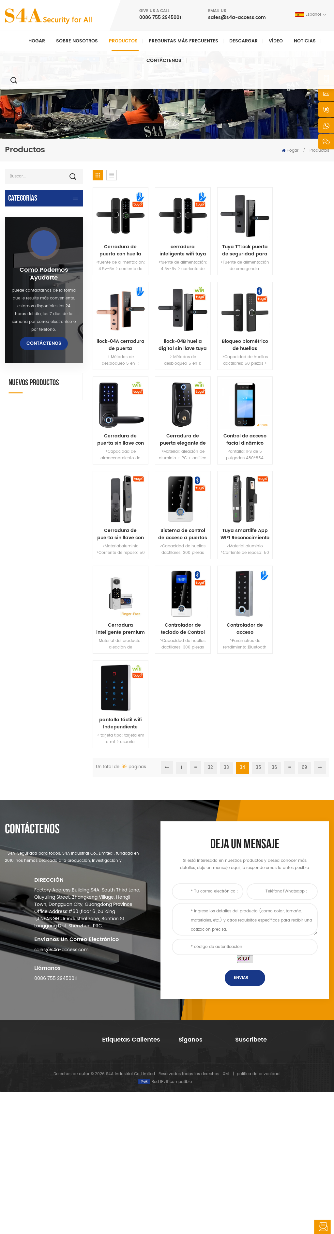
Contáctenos (163, 60)
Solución (186, 1122)
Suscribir (254, 1136)
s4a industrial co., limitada (31, 1075)
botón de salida (23, 423)
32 (210, 572)
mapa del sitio (192, 1153)
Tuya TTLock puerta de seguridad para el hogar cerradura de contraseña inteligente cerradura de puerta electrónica (241, 249)
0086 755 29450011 (161, 17)
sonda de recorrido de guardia (31, 452)
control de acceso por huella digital (130, 1142)
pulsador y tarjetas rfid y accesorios (34, 407)
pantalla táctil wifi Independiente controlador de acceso (302, 528)
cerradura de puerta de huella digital (33, 367)
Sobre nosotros (77, 41)
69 (304, 572)
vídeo (276, 41)
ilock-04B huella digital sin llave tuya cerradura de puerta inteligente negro (120, 342)
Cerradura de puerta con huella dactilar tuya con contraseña (120, 249)
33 (226, 572)
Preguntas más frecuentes (183, 41)
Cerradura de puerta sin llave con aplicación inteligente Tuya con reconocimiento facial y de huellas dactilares (181, 435)
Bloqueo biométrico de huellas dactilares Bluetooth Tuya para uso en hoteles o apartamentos (180, 342)
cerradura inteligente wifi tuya (180, 249)
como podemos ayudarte (44, 529)
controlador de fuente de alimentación (34, 387)
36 (274, 572)
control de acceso (120, 1101)
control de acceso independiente (26, 302)
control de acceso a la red (36, 265)
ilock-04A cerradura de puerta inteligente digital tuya (302, 249)
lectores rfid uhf (23, 318)
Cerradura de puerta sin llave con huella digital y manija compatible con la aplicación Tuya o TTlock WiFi (241, 342)
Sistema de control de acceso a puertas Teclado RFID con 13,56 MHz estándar (241, 435)
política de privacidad (258, 1216)
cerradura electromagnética (26, 282)
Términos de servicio (198, 1164)
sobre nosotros (193, 1091)
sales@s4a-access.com (237, 17)
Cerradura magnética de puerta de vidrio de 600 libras (132, 1125)
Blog (182, 1143)
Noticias (305, 41)
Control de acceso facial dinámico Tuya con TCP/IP (119, 435)
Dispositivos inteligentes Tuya (33, 249)
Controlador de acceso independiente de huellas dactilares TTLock (241, 528)
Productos (123, 41)
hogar (184, 1080)
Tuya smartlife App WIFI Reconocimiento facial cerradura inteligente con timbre (302, 435)
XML (226, 1216)
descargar (243, 41)
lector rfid (16, 351)
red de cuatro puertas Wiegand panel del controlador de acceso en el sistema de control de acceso (58, 780)
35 (258, 572)
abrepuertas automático (34, 213)
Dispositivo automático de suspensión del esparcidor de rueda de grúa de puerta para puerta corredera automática (58, 743)
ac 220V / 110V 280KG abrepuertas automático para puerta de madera (58, 669)
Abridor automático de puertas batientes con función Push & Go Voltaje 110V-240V (59, 706)
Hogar (36, 41)
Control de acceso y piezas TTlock (37, 229)
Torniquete (17, 436)
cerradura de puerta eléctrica (29, 334)
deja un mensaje (322, 1227)
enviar (241, 1004)
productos (188, 1101)
